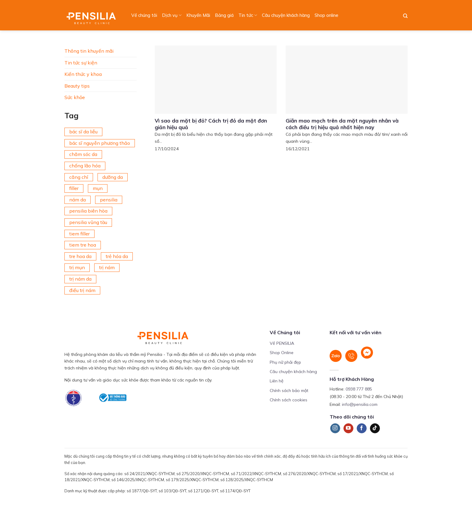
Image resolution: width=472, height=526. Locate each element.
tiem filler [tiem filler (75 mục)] (79, 234)
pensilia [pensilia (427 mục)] (108, 200)
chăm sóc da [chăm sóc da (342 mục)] (83, 154)
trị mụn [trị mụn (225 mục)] (77, 267)
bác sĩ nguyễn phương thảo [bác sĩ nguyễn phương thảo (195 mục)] (99, 143)
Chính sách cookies (288, 400)
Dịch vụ (172, 15)
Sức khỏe (74, 97)
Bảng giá (224, 15)
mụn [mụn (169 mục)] (98, 188)
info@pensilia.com (359, 404)
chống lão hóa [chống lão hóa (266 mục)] (85, 166)
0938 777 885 (359, 389)
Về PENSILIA (282, 343)
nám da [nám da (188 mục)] (77, 200)
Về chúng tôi (144, 15)
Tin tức (247, 15)
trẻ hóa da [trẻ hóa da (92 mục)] (117, 256)
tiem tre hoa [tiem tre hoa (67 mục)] (82, 245)
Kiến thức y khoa (83, 74)
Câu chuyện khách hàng (286, 15)
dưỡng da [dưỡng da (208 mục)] (112, 177)
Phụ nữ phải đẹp (285, 362)
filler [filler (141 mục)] (74, 188)
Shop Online (281, 352)
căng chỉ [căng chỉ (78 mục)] (78, 177)
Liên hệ (277, 381)
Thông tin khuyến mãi (88, 51)
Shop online (326, 15)
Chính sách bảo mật (289, 390)
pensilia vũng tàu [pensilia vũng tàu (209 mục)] (88, 222)
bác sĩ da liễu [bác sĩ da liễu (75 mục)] (83, 132)
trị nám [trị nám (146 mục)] (107, 267)
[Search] (405, 16)
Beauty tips (77, 86)
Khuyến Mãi (198, 15)
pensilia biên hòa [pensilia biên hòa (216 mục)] (88, 211)
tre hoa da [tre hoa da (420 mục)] (80, 256)
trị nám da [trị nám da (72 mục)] (80, 279)
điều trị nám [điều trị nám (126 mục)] (82, 290)
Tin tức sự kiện (80, 63)
